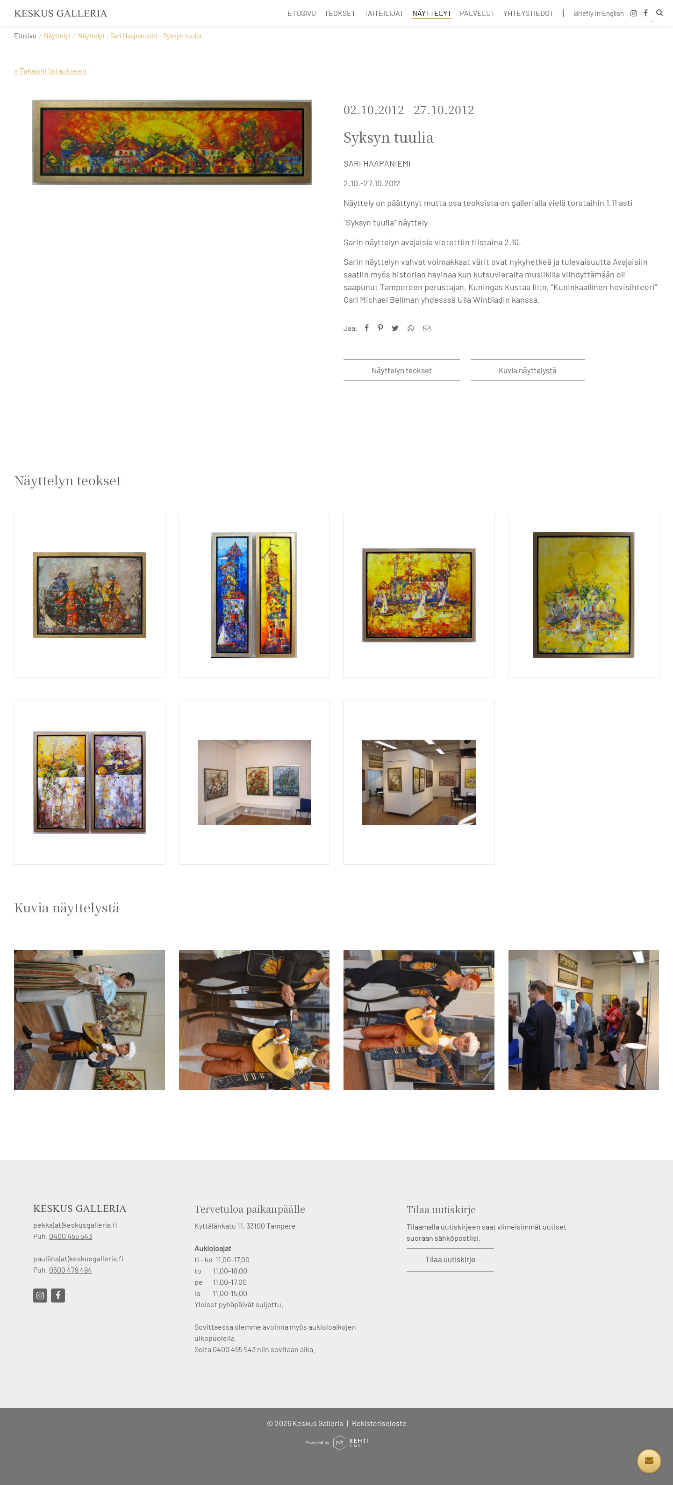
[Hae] (658, 13)
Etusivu (25, 36)
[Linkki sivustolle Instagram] (40, 1295)
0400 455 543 (70, 1235)
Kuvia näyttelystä (528, 370)
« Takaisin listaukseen (50, 70)
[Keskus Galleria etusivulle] (60, 13)
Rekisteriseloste (379, 1423)
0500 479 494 (70, 1269)
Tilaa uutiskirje (450, 1259)
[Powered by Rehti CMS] (336, 1446)
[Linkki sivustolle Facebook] (58, 1295)
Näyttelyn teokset (402, 370)
